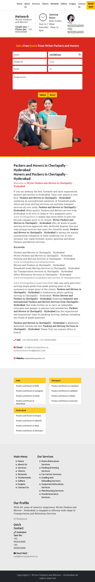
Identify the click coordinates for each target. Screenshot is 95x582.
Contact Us (82, 5)
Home (19, 3)
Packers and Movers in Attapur (28, 415)
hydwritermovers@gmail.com (30, 350)
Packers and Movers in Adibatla (29, 420)
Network (55, 3)
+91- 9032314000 (75, 24)
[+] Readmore (20, 519)
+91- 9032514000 (75, 31)
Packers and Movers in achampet (65, 386)
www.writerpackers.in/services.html (33, 283)
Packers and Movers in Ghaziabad (25, 402)
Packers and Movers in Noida (27, 396)
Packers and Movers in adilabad (64, 391)
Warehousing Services (52, 490)
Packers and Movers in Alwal (27, 425)
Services (36, 3)
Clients (45, 3)
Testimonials (24, 477)
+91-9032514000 (48, 340)
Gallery (64, 3)
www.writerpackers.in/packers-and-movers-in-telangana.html (47, 278)
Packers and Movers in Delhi (27, 386)
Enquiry (72, 3)
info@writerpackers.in (36, 347)
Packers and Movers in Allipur (63, 396)
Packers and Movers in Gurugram (29, 391)
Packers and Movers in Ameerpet (29, 430)
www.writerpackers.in (26, 217)
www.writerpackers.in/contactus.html (34, 262)
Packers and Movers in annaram (65, 401)
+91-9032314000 (30, 340)
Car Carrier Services (51, 474)
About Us (27, 5)
